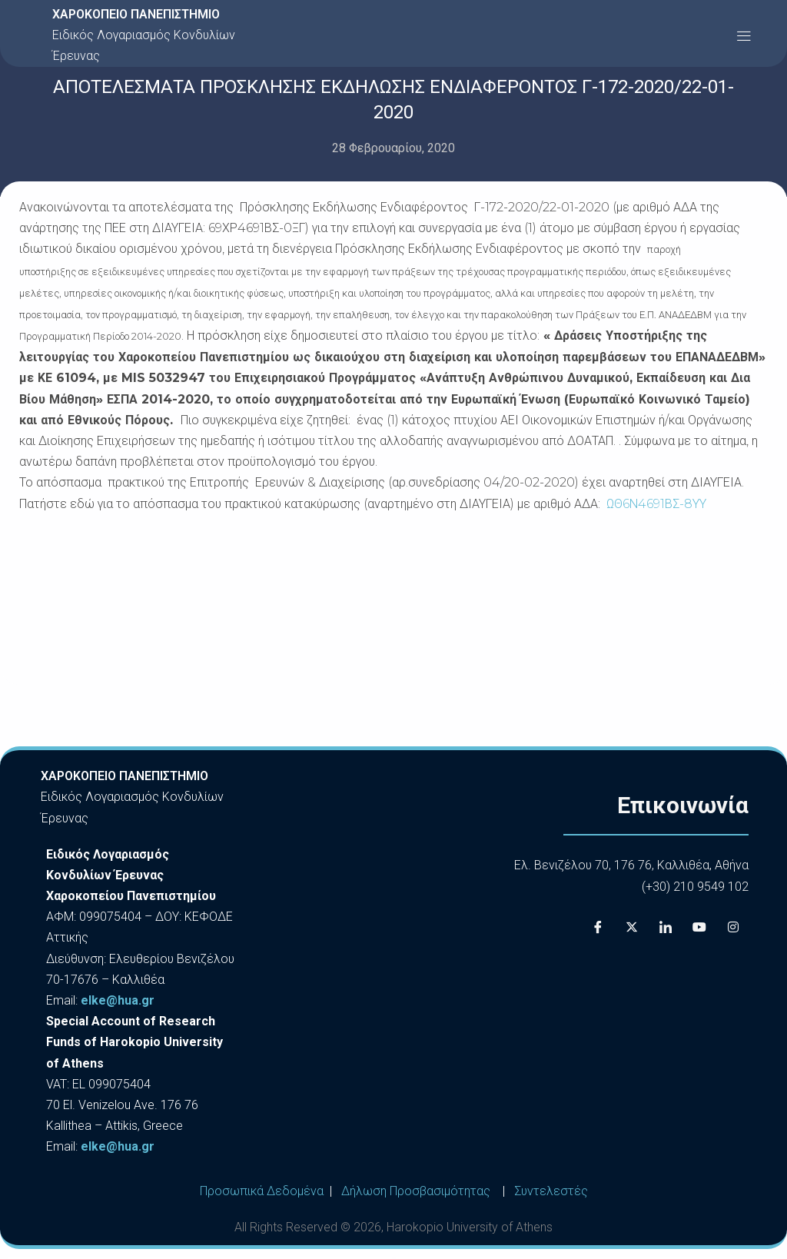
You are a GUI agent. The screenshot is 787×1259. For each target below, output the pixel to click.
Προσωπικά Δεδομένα (262, 1191)
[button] (743, 35)
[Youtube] (699, 927)
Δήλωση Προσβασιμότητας (415, 1191)
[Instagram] (733, 927)
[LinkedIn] (665, 927)
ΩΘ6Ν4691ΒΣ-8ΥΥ (656, 504)
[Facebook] (597, 927)
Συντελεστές (551, 1191)
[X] (631, 927)
